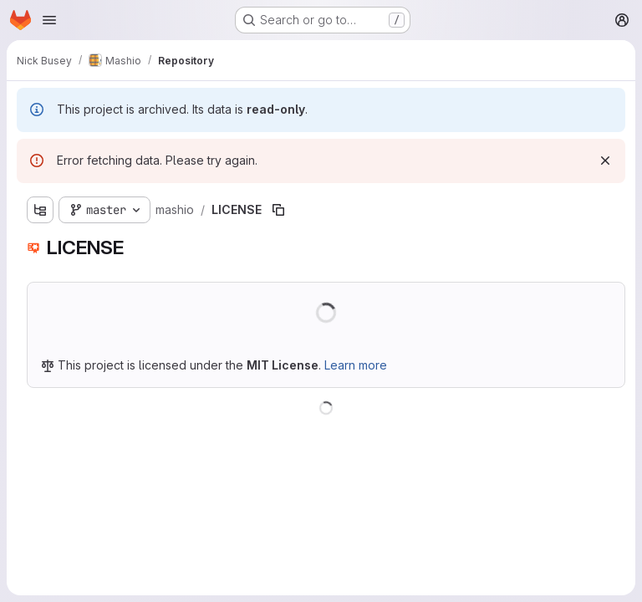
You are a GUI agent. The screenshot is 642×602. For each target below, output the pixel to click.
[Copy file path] (278, 209)
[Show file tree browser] (40, 209)
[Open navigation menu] (49, 20)
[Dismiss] (605, 160)
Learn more (355, 365)
